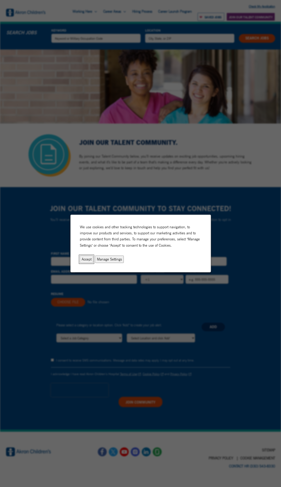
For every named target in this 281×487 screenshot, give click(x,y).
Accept (86, 259)
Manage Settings (109, 259)
